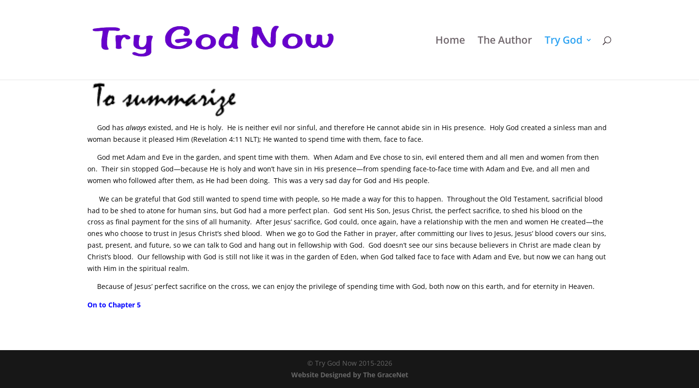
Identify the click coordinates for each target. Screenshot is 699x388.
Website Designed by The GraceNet (349, 374)
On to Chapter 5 (114, 304)
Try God (563, 41)
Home (450, 41)
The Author (505, 41)
